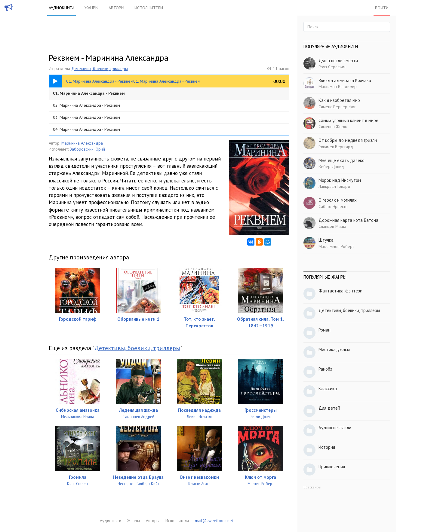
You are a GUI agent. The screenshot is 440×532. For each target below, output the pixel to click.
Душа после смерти (338, 60)
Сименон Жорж (332, 126)
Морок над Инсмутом (339, 180)
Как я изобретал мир (339, 100)
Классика (327, 388)
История (326, 447)
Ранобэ (325, 369)
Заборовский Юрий (87, 149)
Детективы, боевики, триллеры (99, 68)
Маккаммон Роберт (336, 246)
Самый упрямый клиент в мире (348, 120)
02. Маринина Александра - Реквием (86, 105)
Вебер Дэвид (331, 166)
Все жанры (312, 487)
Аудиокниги (61, 8)
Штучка (326, 240)
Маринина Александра (82, 143)
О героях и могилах (337, 200)
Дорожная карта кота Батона (348, 220)
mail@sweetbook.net (214, 520)
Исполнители (148, 8)
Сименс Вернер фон (337, 106)
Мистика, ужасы (334, 349)
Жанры (91, 8)
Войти (382, 8)
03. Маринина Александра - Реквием (86, 117)
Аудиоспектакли (334, 427)
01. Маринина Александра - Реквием (89, 93)
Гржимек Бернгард (335, 146)
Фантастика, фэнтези (340, 291)
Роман (324, 330)
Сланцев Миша (332, 226)
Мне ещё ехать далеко (341, 160)
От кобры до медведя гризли (347, 140)
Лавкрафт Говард (334, 186)
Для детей (329, 408)
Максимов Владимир (337, 86)
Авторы (116, 8)
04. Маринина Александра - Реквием (86, 129)
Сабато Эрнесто (333, 206)
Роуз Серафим (332, 66)
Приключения (331, 466)
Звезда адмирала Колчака (344, 80)
